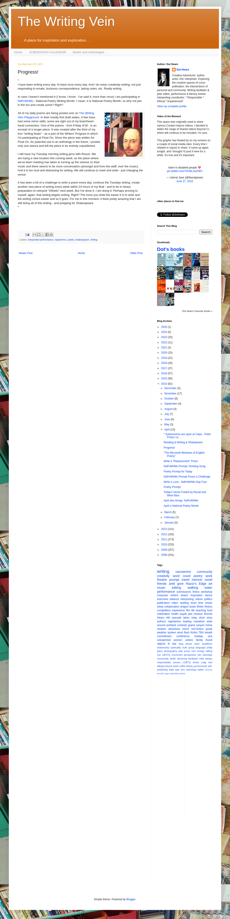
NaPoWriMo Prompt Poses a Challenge (187, 476)
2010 (164, 544)
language (200, 647)
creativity (163, 576)
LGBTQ (186, 662)
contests (182, 625)
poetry (71, 239)
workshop (206, 591)
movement (176, 654)
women (178, 640)
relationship (163, 647)
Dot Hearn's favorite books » (197, 311)
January (169, 522)
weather (162, 632)
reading (184, 602)
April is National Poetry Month (181, 505)
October (169, 398)
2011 (164, 539)
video (175, 602)
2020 (164, 352)
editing (176, 587)
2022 (164, 342)
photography (170, 651)
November (170, 393)
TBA (201, 632)
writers (174, 595)
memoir (197, 579)
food (209, 610)
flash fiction (190, 632)
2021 (164, 347)
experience (178, 610)
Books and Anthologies (88, 52)
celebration (163, 613)
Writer (200, 606)
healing (187, 621)
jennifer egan (163, 673)
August (168, 409)
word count (182, 576)
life (193, 610)
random (161, 628)
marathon (199, 621)
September (171, 403)
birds (175, 666)
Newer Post (26, 253)
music (161, 587)
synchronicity (200, 666)
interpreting (187, 599)
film (188, 610)
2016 (164, 373)
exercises (162, 599)
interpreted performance (40, 239)
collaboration (171, 606)
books (208, 602)
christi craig (199, 662)
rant (210, 662)
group (191, 647)
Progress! (169, 447)
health (175, 613)
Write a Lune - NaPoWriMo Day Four (185, 481)
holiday (198, 636)
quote (209, 628)
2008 (164, 554)
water (208, 587)
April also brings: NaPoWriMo (181, 500)
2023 (164, 337)
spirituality (176, 647)
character (162, 595)
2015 (164, 378)
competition (164, 610)
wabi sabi (174, 669)
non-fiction (197, 628)
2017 (164, 368)
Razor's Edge (196, 583)
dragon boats (188, 606)
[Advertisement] (206, 748)
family (199, 640)
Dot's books (171, 249)
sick (210, 636)
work (209, 576)
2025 (164, 327)
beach (184, 595)
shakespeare (82, 239)
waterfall (174, 673)
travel (185, 579)
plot (190, 613)
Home (18, 52)
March (168, 512)
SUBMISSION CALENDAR (47, 52)
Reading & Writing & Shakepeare (183, 442)
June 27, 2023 (184, 181)
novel (208, 579)
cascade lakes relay (184, 617)
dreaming (182, 658)
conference (183, 636)
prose (187, 651)
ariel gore (176, 583)
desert (189, 643)
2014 (164, 383)
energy (200, 651)
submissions (183, 591)
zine (182, 669)
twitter (200, 669)
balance (174, 599)
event (185, 628)
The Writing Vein (66, 21)
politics (208, 599)
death (173, 658)
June (167, 419)
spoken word (175, 632)
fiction (196, 591)
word (193, 602)
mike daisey (205, 658)
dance (208, 595)
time (200, 602)
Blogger (130, 899)
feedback (193, 658)
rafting (209, 651)
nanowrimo (183, 571)
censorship (163, 658)
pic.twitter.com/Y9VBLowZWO (184, 171)
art (210, 583)
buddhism (207, 643)
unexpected (164, 640)
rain (199, 654)
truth (184, 647)
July (167, 414)
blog (181, 643)
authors (161, 621)
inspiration (196, 595)
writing (93, 239)
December (170, 388)
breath (208, 632)
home (209, 625)
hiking (189, 666)
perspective (190, 654)
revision (198, 613)
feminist (208, 670)
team (197, 643)
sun (159, 654)
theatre (162, 579)
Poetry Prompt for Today (178, 471)
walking (193, 587)
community (204, 571)
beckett (181, 673)
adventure (174, 628)
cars (193, 651)
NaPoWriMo (25, 101)
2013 (164, 529)
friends (162, 583)
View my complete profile (171, 106)
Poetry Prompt (172, 487)
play (180, 651)
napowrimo (60, 239)
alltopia (161, 666)
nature (199, 599)
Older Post (136, 253)
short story (205, 617)
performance (166, 591)
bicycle (168, 666)
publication (163, 602)
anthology (191, 669)
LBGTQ (166, 654)
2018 (164, 363)
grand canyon (196, 625)
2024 (164, 332)
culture (189, 640)
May (167, 424)
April (167, 429)
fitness (208, 606)
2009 (164, 549)
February (170, 517)
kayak (183, 613)
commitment (164, 636)
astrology (207, 654)
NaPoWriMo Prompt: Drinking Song (184, 466)
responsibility (164, 662)
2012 (164, 534)
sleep (160, 606)
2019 (164, 357)
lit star (172, 643)
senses (176, 662)
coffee (182, 666)
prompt (174, 579)
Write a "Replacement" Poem (181, 461)
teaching (201, 610)
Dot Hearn (182, 69)
